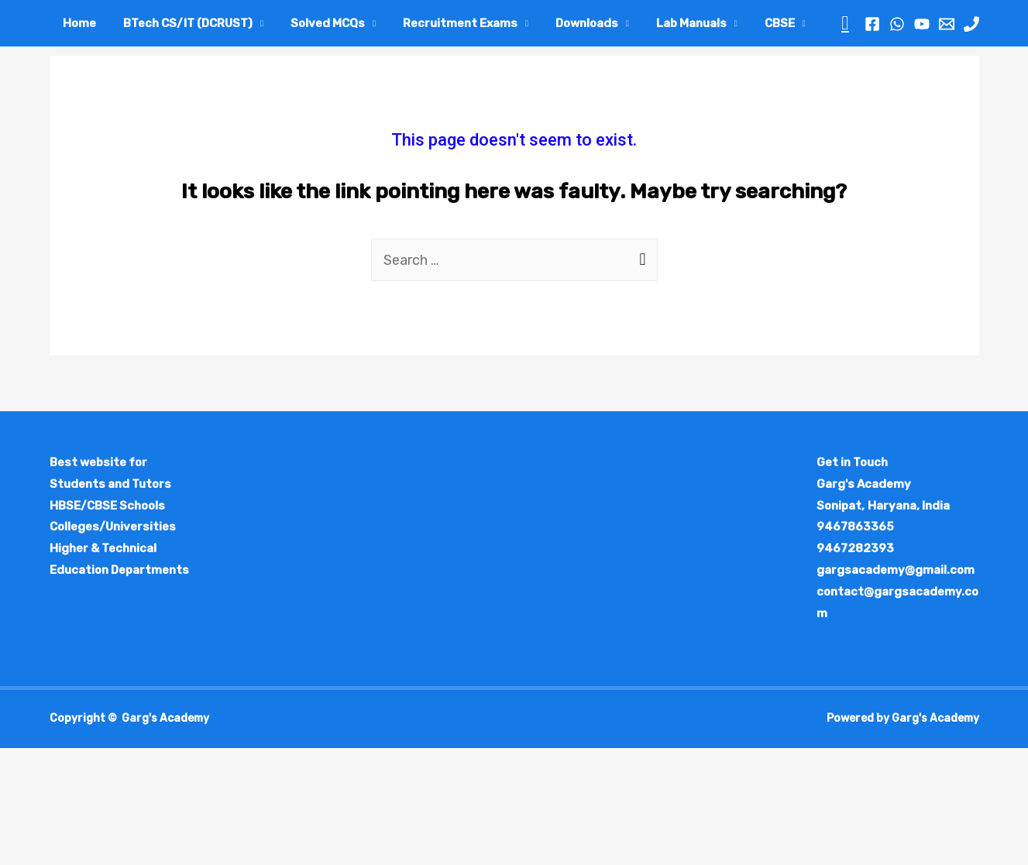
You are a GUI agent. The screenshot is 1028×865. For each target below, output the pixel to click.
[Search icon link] (844, 23)
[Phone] (971, 24)
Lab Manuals (669, 23)
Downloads (569, 23)
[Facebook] (872, 24)
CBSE (754, 23)
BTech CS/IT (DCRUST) (182, 23)
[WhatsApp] (897, 24)
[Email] (946, 24)
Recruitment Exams (446, 23)
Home (78, 23)
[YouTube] (922, 24)
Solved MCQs (317, 23)
